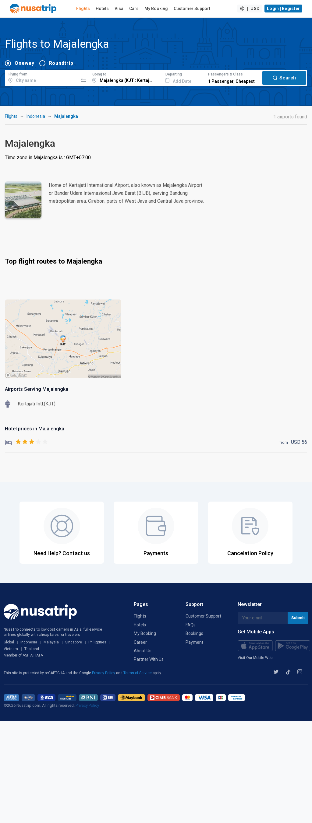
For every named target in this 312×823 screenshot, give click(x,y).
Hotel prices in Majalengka (34, 429)
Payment (194, 642)
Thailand (31, 649)
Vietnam (11, 649)
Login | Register (283, 8)
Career (140, 642)
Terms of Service (138, 673)
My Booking (156, 8)
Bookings (194, 633)
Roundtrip (61, 63)
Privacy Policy (104, 673)
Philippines (97, 642)
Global (9, 642)
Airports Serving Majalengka (36, 389)
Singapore (73, 642)
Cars (134, 8)
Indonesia (36, 116)
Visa (119, 8)
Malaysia (51, 642)
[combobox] (41, 77)
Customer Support (192, 8)
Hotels (102, 8)
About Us (142, 650)
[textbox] (41, 77)
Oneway (24, 63)
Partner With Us (149, 659)
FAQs (191, 624)
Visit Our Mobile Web (255, 658)
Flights (83, 8)
